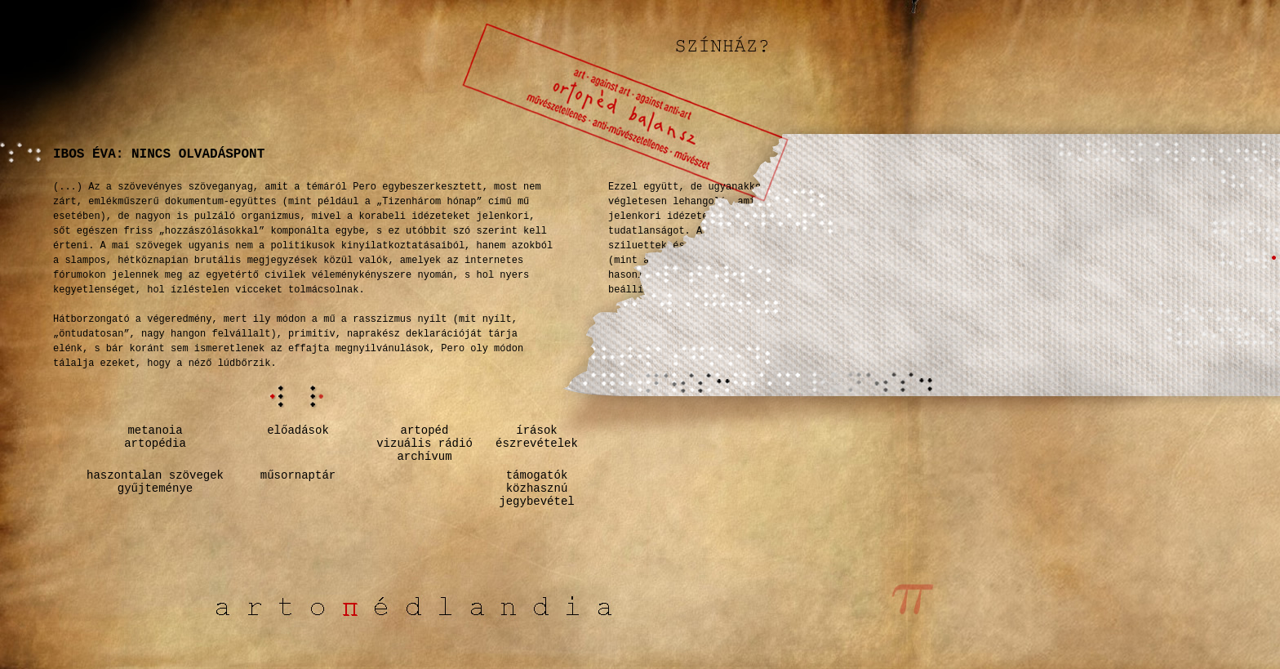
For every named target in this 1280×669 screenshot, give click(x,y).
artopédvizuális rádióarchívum (424, 443)
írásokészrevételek (537, 437)
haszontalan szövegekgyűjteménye (155, 482)
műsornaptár (298, 475)
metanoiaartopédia (155, 437)
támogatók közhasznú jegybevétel (536, 488)
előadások (298, 430)
